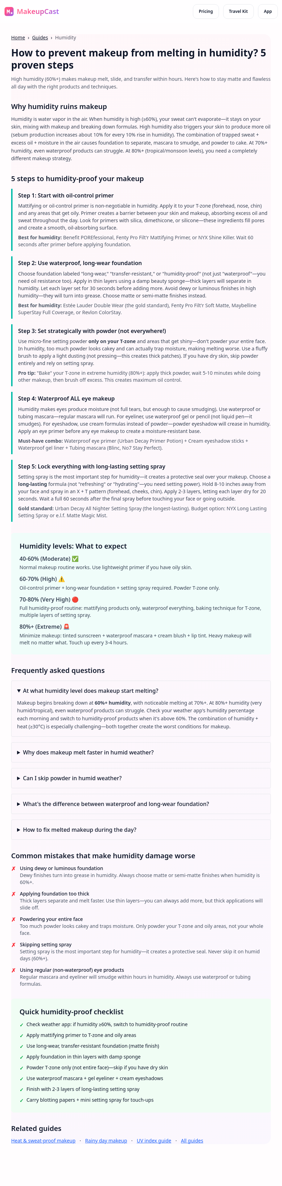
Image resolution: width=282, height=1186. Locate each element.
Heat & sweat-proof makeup (43, 1140)
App (268, 11)
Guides (40, 37)
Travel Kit (238, 11)
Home (18, 37)
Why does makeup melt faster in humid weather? (88, 752)
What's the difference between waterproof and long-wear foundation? (116, 804)
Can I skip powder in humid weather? (72, 778)
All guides (192, 1140)
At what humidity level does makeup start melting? (90, 691)
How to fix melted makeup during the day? (79, 830)
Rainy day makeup (106, 1140)
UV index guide (154, 1140)
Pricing (206, 11)
